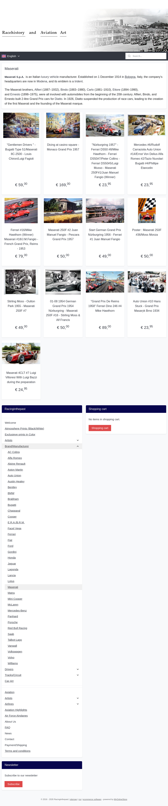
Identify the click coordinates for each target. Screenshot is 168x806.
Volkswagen (15, 651)
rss (80, 799)
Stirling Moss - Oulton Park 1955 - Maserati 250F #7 (21, 306)
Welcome (10, 422)
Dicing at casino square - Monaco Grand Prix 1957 (63, 147)
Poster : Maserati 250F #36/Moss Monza (146, 232)
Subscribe (13, 784)
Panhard (13, 616)
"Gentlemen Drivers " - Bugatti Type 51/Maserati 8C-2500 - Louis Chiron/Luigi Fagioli (21, 151)
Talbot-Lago (15, 639)
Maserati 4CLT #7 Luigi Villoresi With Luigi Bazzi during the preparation (21, 377)
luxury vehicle (50, 76)
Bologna (130, 76)
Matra (11, 592)
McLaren (13, 604)
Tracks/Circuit (42, 675)
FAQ (7, 727)
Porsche (13, 622)
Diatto (58, 98)
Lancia (12, 575)
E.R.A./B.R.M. (16, 522)
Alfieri (38, 89)
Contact (9, 739)
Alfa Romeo (15, 457)
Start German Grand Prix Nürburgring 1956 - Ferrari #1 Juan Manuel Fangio (105, 234)
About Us (10, 721)
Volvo (11, 657)
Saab (11, 634)
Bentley (12, 487)
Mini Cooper (15, 598)
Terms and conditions (17, 750)
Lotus (11, 581)
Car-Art (9, 680)
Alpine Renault (16, 463)
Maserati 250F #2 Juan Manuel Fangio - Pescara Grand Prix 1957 (63, 234)
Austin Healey (16, 481)
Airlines (42, 703)
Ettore (116, 89)
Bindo (64, 89)
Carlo (90, 89)
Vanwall (12, 645)
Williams (13, 663)
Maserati (13, 587)
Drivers (42, 669)
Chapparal (14, 510)
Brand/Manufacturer (42, 446)
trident (78, 81)
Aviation (9, 692)
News (8, 733)
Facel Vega (14, 528)
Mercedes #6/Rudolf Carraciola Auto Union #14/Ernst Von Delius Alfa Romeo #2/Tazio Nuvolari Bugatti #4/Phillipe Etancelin (146, 156)
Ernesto (15, 94)
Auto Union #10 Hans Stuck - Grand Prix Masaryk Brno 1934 (147, 306)
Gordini (12, 551)
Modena (42, 81)
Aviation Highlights (16, 709)
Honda (12, 557)
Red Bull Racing (17, 628)
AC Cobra (14, 451)
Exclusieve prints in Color (20, 434)
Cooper (12, 516)
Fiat (10, 540)
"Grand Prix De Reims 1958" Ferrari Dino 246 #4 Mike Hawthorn (105, 306)
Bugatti (12, 504)
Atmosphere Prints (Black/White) (24, 428)
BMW (11, 493)
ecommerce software (92, 799)
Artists (42, 440)
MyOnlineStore (120, 799)
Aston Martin (15, 469)
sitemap (73, 799)
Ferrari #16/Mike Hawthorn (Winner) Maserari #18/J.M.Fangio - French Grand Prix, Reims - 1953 (21, 239)
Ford (10, 545)
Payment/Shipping (16, 745)
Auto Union (14, 475)
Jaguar (12, 563)
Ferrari (12, 534)
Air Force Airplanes (16, 715)
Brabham (13, 498)
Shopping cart (100, 427)
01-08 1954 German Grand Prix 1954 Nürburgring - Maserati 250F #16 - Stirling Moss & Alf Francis (63, 310)
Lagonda (13, 569)
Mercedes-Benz (17, 610)
